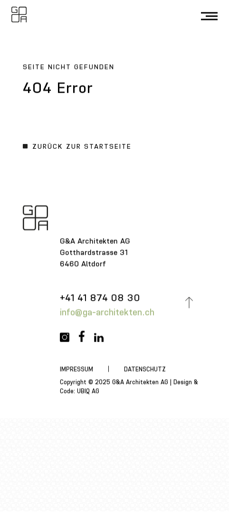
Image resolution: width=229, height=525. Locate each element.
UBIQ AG (88, 392)
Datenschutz (145, 370)
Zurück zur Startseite (82, 147)
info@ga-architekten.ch (107, 313)
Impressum (77, 370)
